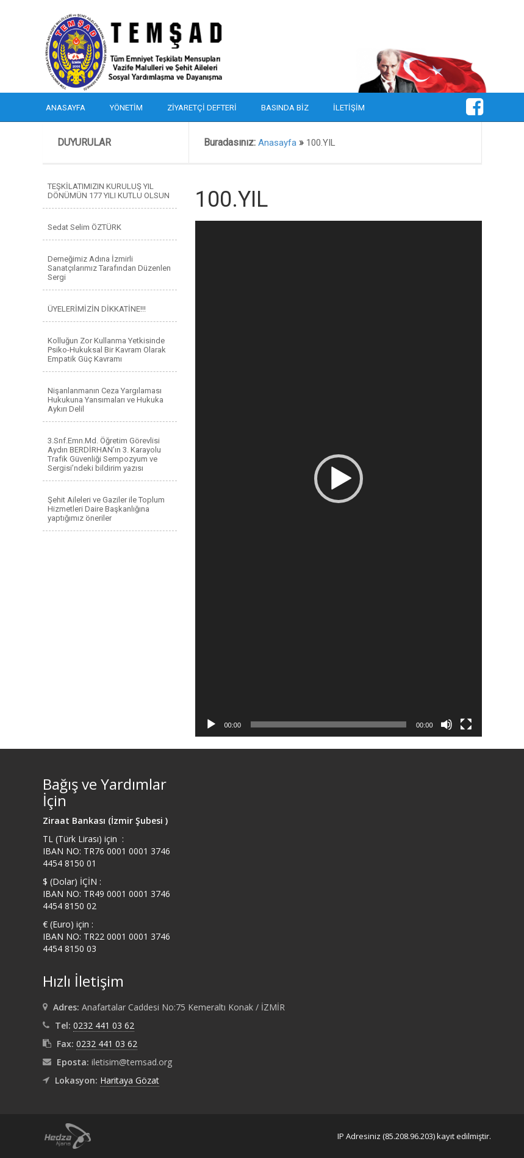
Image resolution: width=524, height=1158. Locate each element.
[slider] (328, 724)
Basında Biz (285, 107)
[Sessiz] (446, 724)
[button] (338, 478)
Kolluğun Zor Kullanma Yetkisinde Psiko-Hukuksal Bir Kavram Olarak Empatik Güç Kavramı (107, 349)
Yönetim (126, 107)
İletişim (349, 107)
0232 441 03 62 (103, 1025)
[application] (338, 479)
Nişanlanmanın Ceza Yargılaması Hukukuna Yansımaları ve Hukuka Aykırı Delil (105, 399)
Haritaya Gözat (129, 1080)
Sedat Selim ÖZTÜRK (84, 227)
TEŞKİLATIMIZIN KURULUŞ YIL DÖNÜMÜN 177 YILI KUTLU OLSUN (109, 191)
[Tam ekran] (466, 724)
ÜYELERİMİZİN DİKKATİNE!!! (97, 308)
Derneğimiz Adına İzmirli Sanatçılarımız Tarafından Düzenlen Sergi (109, 268)
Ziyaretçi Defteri (202, 107)
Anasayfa (65, 107)
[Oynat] (211, 724)
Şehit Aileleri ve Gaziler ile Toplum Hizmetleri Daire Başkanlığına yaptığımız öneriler (106, 509)
